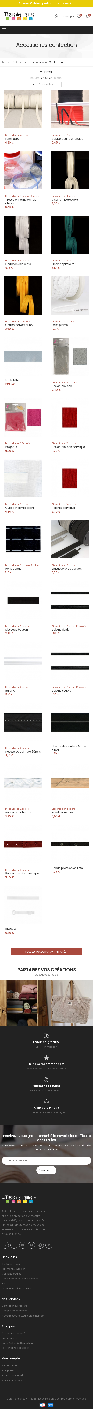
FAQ (4, 1283)
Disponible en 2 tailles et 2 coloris (22, 565)
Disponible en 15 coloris (64, 260)
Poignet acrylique (63, 508)
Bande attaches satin (19, 813)
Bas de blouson (62, 386)
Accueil (6, 62)
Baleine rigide (61, 630)
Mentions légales (11, 1273)
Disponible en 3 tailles (63, 321)
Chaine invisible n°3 (18, 264)
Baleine (10, 691)
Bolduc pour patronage (67, 139)
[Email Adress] (46, 1161)
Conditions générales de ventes (20, 1278)
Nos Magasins (10, 1338)
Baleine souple (61, 691)
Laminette (12, 139)
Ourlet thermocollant (19, 508)
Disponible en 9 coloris (17, 260)
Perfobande (13, 569)
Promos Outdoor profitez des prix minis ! (46, 3)
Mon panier (8, 1370)
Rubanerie (22, 62)
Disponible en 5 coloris (63, 565)
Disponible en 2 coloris (63, 135)
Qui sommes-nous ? (13, 1333)
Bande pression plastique (22, 873)
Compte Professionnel (14, 1310)
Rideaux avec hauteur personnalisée (23, 1315)
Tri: (32, 84)
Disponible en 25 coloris (64, 382)
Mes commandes (12, 1380)
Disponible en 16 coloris (64, 443)
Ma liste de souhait (12, 1375)
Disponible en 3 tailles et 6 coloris (22, 196)
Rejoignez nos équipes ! (15, 1347)
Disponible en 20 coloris (17, 321)
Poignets (11, 447)
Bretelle (10, 929)
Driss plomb (60, 325)
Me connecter (10, 1365)
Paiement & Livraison (13, 1269)
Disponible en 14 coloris (64, 504)
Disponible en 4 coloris (63, 196)
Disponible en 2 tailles (16, 504)
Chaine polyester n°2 (19, 325)
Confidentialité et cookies (16, 1288)
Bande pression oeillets (67, 868)
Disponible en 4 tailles (16, 135)
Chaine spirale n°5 (64, 264)
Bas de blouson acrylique (68, 447)
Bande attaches (62, 813)
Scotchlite (12, 380)
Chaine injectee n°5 (65, 200)
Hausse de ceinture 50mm (23, 752)
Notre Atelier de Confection (17, 1343)
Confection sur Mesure (14, 1305)
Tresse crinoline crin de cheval (20, 201)
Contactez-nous (11, 1264)
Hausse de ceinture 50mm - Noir (69, 748)
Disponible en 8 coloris (17, 869)
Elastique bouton (16, 630)
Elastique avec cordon (67, 569)
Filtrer (46, 72)
